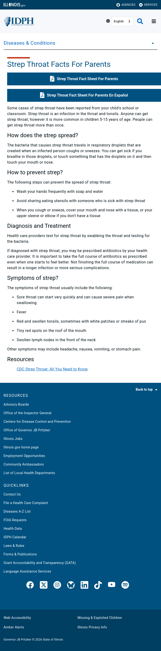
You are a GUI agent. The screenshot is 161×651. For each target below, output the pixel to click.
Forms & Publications (20, 554)
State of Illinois (53, 639)
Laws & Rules (14, 546)
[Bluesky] (71, 586)
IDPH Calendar (15, 537)
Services (148, 5)
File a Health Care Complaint (26, 503)
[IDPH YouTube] (111, 586)
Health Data (13, 528)
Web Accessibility (17, 618)
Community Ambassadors (24, 464)
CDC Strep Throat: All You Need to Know (52, 369)
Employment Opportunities (24, 456)
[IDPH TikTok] (98, 586)
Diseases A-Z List (17, 511)
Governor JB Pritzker (17, 639)
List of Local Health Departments (29, 473)
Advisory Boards (16, 404)
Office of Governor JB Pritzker (27, 430)
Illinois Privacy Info (92, 627)
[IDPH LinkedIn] (84, 586)
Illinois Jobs (13, 439)
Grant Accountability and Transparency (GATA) (40, 563)
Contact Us (12, 494)
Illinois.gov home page (21, 447)
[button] (84, 79)
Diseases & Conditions (29, 43)
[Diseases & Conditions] (151, 43)
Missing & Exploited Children (100, 618)
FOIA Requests (15, 520)
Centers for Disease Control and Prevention (37, 421)
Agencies (125, 5)
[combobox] (122, 21)
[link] (30, 586)
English (119, 21)
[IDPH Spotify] (125, 586)
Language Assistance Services (27, 571)
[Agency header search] (140, 21)
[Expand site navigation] (153, 21)
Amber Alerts (14, 627)
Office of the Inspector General (28, 413)
